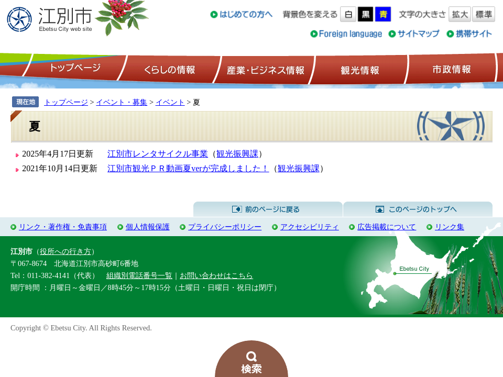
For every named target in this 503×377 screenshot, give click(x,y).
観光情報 (358, 68)
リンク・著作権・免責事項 (63, 227)
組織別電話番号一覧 (139, 275)
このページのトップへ (418, 209)
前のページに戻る (268, 209)
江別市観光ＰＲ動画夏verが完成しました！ (188, 168)
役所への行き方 (65, 251)
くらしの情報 (168, 68)
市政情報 (450, 68)
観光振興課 (237, 153)
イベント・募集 (121, 102)
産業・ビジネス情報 (263, 68)
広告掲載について (386, 227)
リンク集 (449, 227)
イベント (170, 102)
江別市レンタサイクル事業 (157, 153)
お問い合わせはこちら (216, 275)
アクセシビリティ (309, 227)
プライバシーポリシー (224, 227)
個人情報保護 (148, 227)
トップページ (73, 68)
